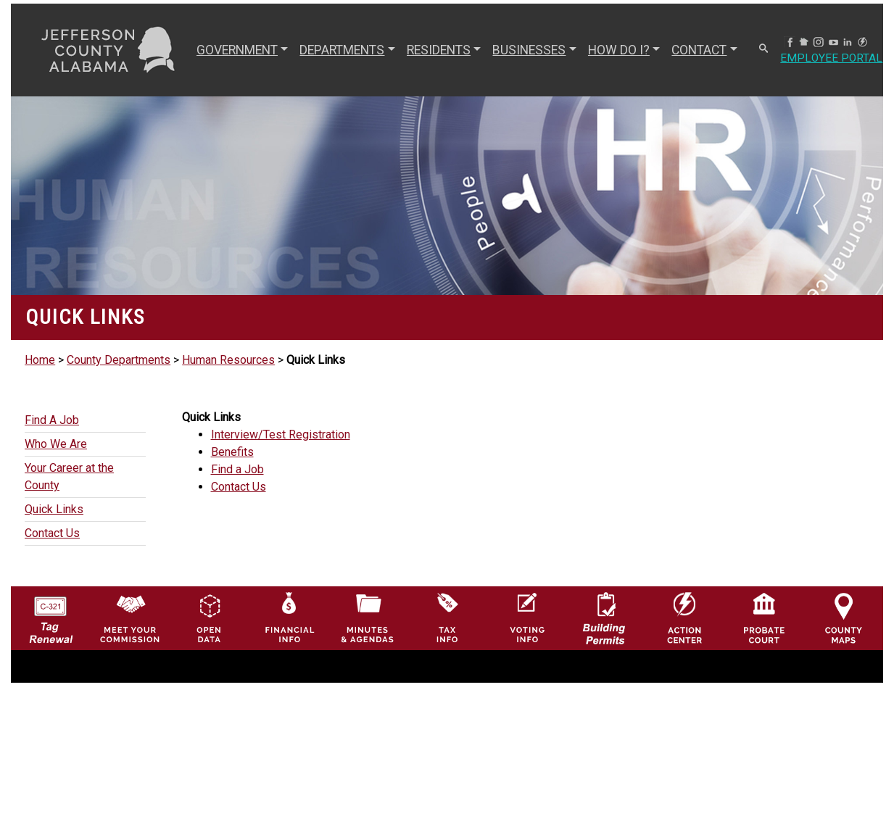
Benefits (232, 452)
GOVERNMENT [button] (237, 50)
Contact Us (238, 487)
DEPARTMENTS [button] (341, 50)
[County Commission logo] (129, 617)
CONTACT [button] (699, 50)
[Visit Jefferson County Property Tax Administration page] (447, 617)
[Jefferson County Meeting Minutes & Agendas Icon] (367, 617)
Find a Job (237, 469)
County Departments (118, 360)
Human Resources (228, 360)
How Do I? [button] (619, 50)
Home (40, 360)
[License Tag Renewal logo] (50, 614)
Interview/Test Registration (280, 434)
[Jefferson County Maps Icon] (843, 617)
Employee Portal (831, 58)
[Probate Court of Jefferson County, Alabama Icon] (763, 617)
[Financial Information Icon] (288, 617)
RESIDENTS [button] (439, 50)
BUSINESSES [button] (529, 50)
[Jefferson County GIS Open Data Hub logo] (209, 617)
